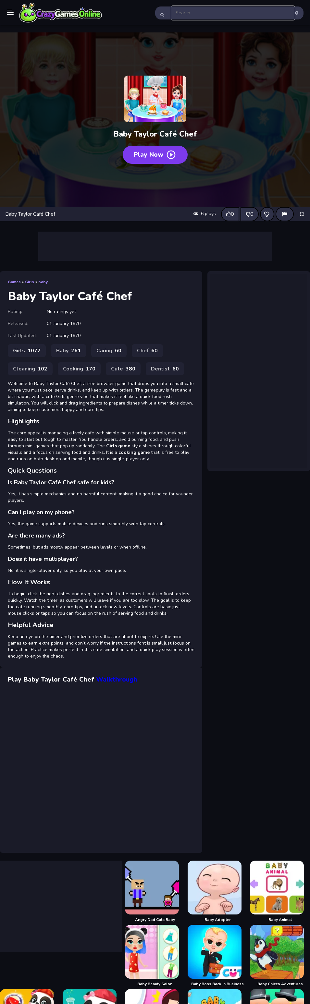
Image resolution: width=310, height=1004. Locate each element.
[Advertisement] (155, 246)
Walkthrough (116, 679)
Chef (147, 351)
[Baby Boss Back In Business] (218, 955)
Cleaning (30, 369)
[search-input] (233, 13)
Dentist (165, 369)
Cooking (79, 369)
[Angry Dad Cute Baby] (155, 891)
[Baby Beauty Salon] (155, 955)
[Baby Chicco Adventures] (280, 955)
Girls (29, 281)
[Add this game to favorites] (267, 214)
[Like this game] (230, 214)
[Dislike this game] (250, 214)
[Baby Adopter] (218, 891)
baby (43, 281)
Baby (68, 351)
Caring (108, 351)
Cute (123, 369)
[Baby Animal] (280, 891)
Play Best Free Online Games (61, 13)
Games (14, 281)
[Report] (285, 214)
